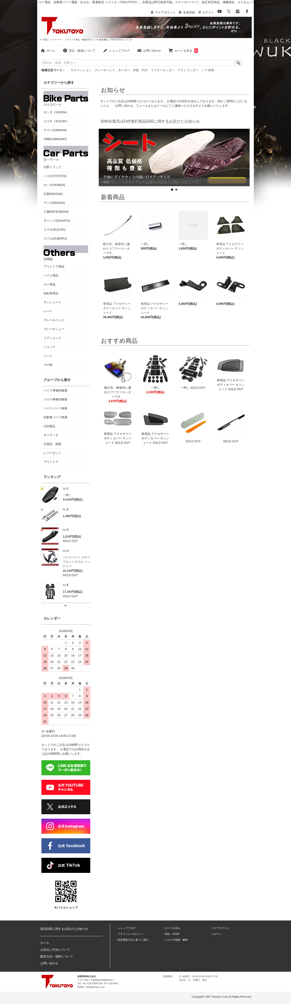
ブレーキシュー (54, 329)
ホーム (47, 50)
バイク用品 (51, 275)
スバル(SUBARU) (55, 238)
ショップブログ (116, 50)
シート (48, 355)
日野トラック (66, 157)
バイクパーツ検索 (55, 408)
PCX (145, 70)
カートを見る (183, 50)
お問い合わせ (149, 50)
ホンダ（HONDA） (66, 102)
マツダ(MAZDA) (54, 202)
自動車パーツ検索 (55, 417)
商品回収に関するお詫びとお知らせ (64, 928)
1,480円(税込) (72, 516)
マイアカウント (163, 12)
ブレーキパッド (104, 70)
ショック (49, 347)
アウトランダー (188, 70)
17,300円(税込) (73, 591)
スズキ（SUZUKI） (56, 121)
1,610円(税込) (72, 536)
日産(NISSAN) (53, 194)
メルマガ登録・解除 (176, 939)
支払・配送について (79, 50)
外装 (136, 70)
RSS (167, 934)
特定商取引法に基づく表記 (133, 939)
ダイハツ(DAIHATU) (57, 220)
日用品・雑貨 (52, 444)
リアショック (52, 338)
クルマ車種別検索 (55, 399)
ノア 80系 (207, 70)
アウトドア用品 (66, 256)
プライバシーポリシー (130, 934)
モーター (124, 70)
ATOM (175, 934)
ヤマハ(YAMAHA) (55, 130)
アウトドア (51, 462)
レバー (48, 311)
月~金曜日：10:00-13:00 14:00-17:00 (198, 976)
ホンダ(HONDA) (54, 185)
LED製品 (49, 426)
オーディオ (51, 435)
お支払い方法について (55, 949)
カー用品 (49, 284)
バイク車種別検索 (55, 390)
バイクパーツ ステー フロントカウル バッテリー (76, 558)
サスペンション (81, 70)
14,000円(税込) (73, 499)
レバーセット (52, 453)
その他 (48, 364)
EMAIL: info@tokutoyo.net (91, 987)
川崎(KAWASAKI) (55, 139)
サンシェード (52, 302)
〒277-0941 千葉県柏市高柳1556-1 (95, 980)
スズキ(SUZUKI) (54, 229)
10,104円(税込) (73, 570)
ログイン (206, 12)
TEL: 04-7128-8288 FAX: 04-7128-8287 (97, 983)
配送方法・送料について (56, 956)
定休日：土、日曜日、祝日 (193, 980)
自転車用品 (51, 293)
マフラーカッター (163, 70)
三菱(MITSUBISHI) (56, 211)
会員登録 (187, 12)
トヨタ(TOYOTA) (55, 176)
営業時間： (169, 976)
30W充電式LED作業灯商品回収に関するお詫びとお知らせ (150, 121)
